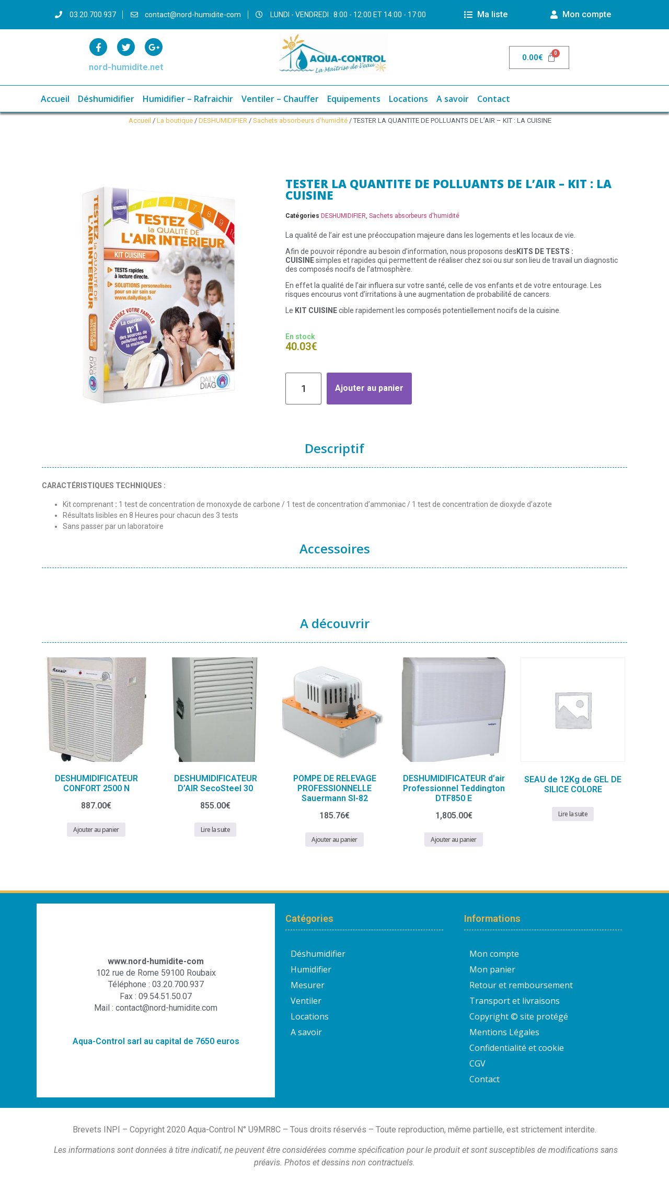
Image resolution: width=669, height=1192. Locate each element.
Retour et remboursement (521, 985)
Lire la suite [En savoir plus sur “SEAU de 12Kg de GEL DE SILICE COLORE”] (572, 813)
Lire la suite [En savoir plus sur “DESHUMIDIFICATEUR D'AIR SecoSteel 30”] (215, 829)
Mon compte (494, 953)
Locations (408, 99)
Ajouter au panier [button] (96, 829)
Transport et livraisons (514, 1000)
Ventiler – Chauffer (280, 99)
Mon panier (492, 969)
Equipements (353, 99)
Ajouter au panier (369, 388)
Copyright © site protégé (518, 1016)
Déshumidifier (106, 99)
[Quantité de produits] (303, 388)
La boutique (175, 120)
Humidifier (311, 969)
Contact (493, 99)
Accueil (55, 99)
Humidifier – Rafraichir (188, 99)
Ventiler (306, 1000)
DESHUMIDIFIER (223, 120)
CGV (477, 1063)
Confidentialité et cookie (516, 1048)
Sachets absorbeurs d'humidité (300, 120)
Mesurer (308, 985)
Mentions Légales (504, 1032)
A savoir (452, 99)
